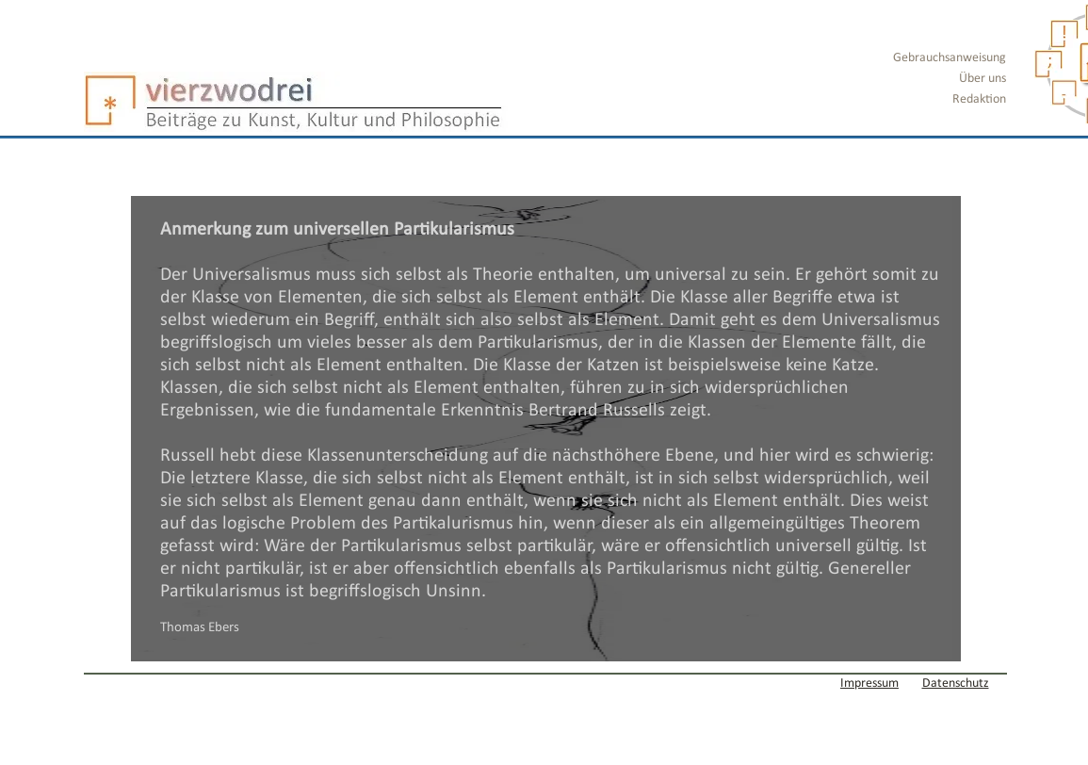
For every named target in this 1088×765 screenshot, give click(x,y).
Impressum (869, 683)
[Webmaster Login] (142, 683)
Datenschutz (955, 683)
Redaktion (979, 99)
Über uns (982, 79)
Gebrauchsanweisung (949, 58)
